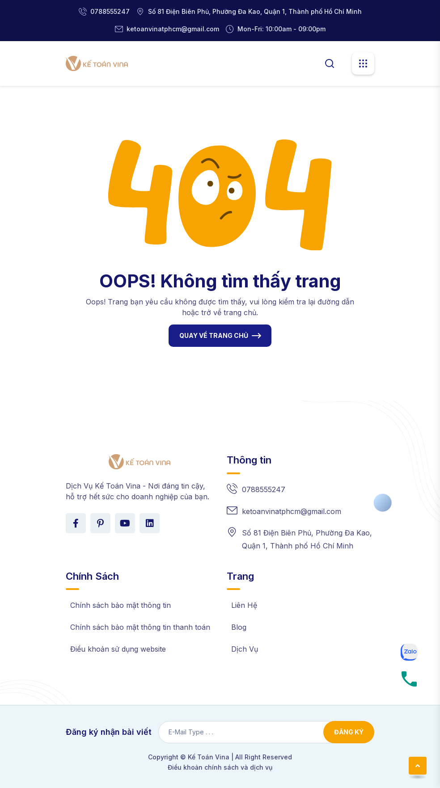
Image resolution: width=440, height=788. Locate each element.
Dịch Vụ (244, 649)
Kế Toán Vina (208, 757)
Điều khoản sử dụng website (118, 649)
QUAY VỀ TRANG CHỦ (213, 335)
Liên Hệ (244, 605)
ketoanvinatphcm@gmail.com (173, 29)
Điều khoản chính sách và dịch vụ (220, 767)
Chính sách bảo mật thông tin (120, 605)
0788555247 (110, 11)
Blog (238, 627)
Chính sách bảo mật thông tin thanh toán (140, 627)
